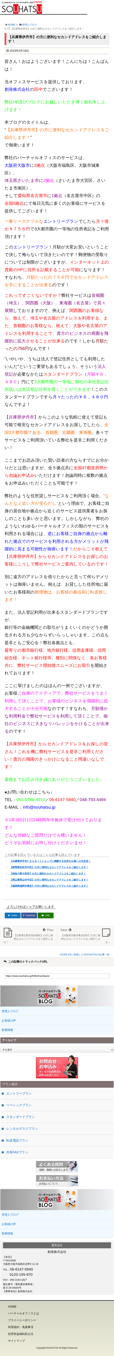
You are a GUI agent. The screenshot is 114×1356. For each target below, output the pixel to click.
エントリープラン (19, 1093)
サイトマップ (16, 1340)
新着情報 (7, 1029)
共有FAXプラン (17, 1152)
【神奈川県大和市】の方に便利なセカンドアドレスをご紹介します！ (48, 873)
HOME (11, 24)
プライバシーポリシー (22, 1320)
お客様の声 (9, 1020)
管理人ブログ (29, 24)
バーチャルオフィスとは (23, 1313)
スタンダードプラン (20, 1117)
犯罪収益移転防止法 (20, 1333)
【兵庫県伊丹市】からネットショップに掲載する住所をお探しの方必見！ (50, 861)
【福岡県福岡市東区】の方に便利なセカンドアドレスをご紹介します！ (49, 885)
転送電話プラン (17, 1140)
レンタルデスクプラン (22, 1128)
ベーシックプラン (19, 1105)
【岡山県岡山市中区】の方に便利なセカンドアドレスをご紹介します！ (49, 879)
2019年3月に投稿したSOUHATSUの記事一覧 (84, 954)
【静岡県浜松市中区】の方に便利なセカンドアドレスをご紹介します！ (49, 867)
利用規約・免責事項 (20, 1327)
